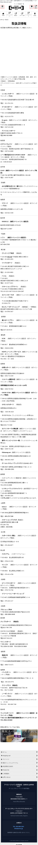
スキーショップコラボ (9, 520)
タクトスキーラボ (8, 295)
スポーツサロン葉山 (8, 535)
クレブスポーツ (10, 621)
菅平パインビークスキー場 (11, 440)
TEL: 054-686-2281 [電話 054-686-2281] (18, 826)
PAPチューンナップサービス (11, 352)
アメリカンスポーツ (8, 131)
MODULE (15, 221)
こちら (17, 727)
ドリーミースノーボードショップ (13, 593)
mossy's (4, 506)
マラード (5, 203)
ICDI (3, 338)
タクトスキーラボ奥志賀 (10, 428)
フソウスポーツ (7, 263)
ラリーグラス (10, 685)
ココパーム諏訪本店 (8, 379)
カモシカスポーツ (8, 404)
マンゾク (5, 564)
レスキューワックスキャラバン (12, 488)
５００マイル (6, 415)
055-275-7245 (9, 516)
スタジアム (5, 554)
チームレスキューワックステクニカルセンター (17, 463)
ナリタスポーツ (7, 107)
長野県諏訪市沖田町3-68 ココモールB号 (13, 385)
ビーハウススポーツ (8, 583)
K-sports (4, 120)
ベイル (4, 276)
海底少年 (5, 655)
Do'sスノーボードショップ (10, 307)
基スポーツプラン (8, 320)
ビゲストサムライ (6, 144)
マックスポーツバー (7, 713)
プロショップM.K (6, 609)
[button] (2, 7)
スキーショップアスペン (10, 286)
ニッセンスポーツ (8, 94)
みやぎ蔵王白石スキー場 (10, 186)
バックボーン (6, 672)
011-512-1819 (8, 135)
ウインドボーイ (5, 642)
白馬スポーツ (6, 367)
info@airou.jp (18, 828)
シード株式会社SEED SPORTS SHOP (12, 155)
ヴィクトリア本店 (8, 253)
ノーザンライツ (7, 693)
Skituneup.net (6, 452)
